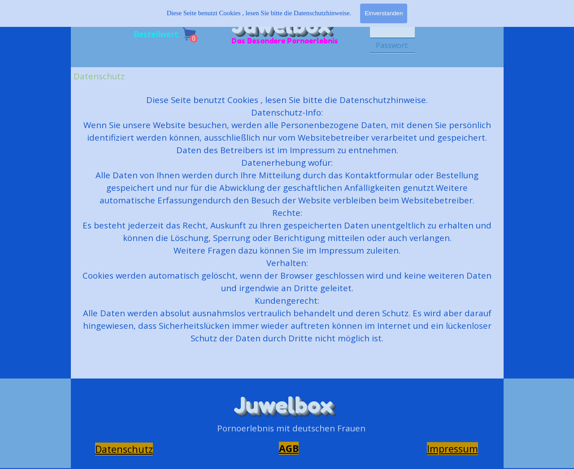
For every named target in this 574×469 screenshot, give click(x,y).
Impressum (452, 448)
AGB (289, 448)
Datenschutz (124, 449)
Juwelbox (283, 405)
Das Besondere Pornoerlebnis (284, 40)
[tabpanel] (287, 232)
